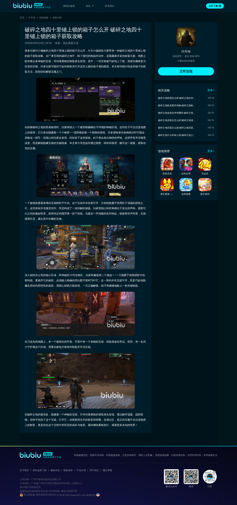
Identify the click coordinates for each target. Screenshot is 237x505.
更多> (210, 90)
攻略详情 (57, 17)
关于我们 (24, 470)
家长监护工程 (40, 470)
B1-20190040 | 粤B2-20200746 (61, 491)
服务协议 (55, 470)
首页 (22, 17)
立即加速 (186, 71)
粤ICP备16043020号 (30, 487)
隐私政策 (68, 470)
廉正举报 (107, 470)
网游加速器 (69, 6)
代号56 (31, 17)
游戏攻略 (43, 17)
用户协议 (94, 470)
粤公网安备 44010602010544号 (38, 494)
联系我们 (109, 6)
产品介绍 (81, 470)
